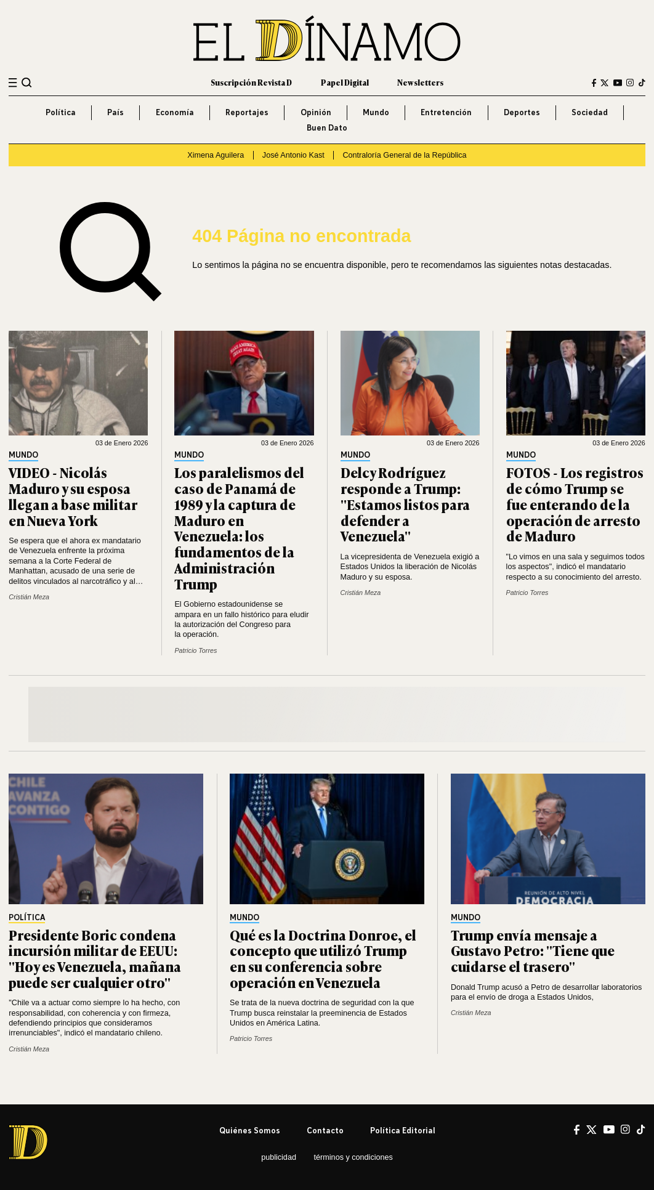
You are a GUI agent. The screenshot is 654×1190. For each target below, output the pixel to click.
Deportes (522, 112)
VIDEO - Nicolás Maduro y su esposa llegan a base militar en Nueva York (73, 496)
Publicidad (278, 1157)
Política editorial (402, 1130)
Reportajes (246, 112)
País (115, 112)
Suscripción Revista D (251, 82)
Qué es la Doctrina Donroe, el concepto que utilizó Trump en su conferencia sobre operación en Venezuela (323, 958)
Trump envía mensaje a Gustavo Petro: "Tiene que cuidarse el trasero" (533, 950)
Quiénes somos (249, 1130)
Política (61, 112)
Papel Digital (345, 82)
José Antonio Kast (293, 155)
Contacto (325, 1130)
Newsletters (420, 82)
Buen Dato (327, 127)
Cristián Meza (29, 597)
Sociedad (589, 112)
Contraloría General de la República (404, 155)
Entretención (446, 112)
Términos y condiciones (353, 1157)
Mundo (376, 112)
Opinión (316, 112)
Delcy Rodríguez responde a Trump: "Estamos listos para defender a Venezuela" (405, 504)
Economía (175, 112)
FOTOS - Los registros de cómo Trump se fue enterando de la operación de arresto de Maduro (575, 504)
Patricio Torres (195, 650)
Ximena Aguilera (215, 155)
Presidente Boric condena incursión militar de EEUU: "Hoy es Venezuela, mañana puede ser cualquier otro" (95, 958)
